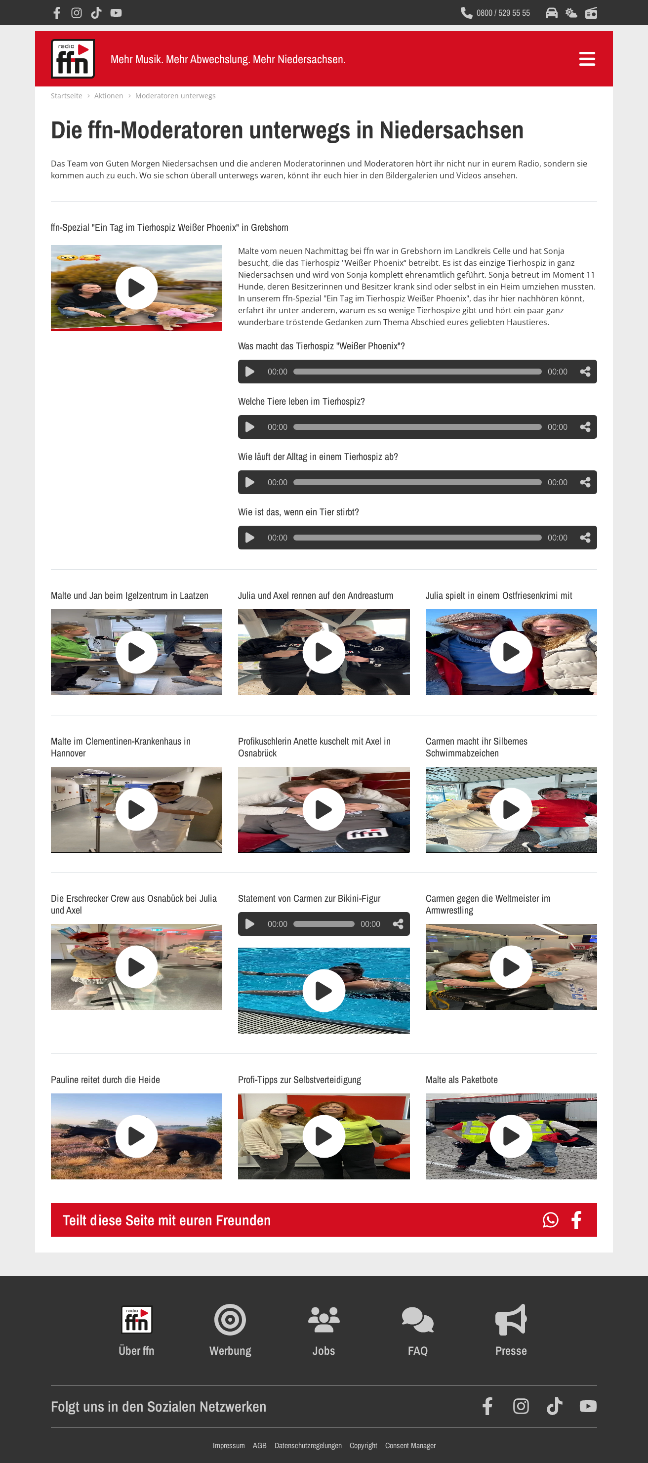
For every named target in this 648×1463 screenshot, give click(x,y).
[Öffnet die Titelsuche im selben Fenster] (591, 13)
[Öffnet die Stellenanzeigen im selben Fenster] (324, 1330)
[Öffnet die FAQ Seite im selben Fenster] (418, 1330)
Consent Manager (410, 1445)
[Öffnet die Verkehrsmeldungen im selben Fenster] (552, 13)
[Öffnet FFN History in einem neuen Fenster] (137, 1330)
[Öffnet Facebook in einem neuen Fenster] (57, 13)
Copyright (363, 1445)
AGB (260, 1445)
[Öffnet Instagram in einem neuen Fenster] (76, 13)
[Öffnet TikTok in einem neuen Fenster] (96, 13)
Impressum (229, 1445)
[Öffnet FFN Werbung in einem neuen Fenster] (230, 1330)
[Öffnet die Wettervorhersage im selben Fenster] (571, 13)
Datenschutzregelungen (308, 1445)
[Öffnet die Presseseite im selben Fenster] (511, 1330)
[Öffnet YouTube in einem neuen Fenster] (116, 13)
